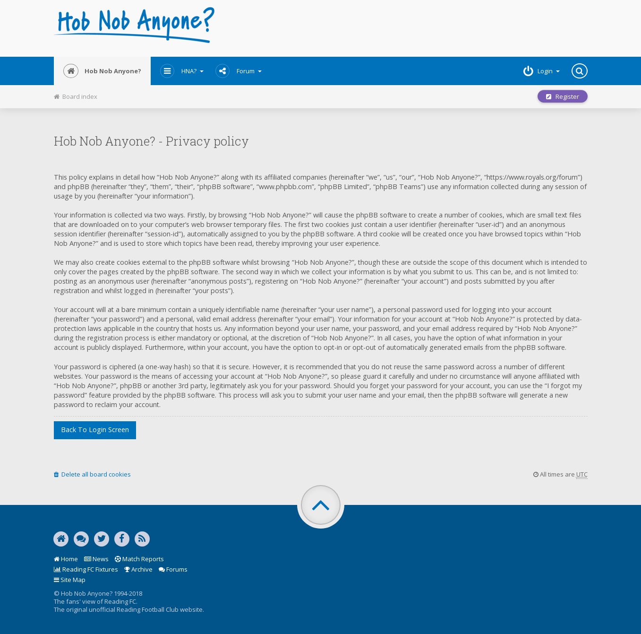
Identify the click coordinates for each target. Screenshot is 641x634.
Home (66, 559)
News (96, 559)
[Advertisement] (411, 28)
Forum (238, 71)
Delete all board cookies (92, 474)
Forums (173, 569)
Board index (75, 96)
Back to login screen (95, 429)
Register (562, 96)
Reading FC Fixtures (86, 569)
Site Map (69, 579)
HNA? (182, 71)
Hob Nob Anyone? (102, 71)
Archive (138, 569)
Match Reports (139, 559)
